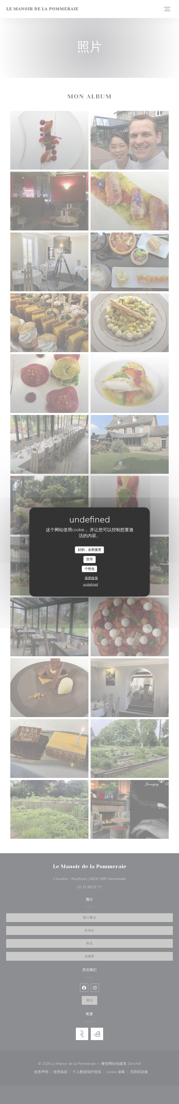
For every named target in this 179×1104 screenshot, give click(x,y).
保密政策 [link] (91, 578)
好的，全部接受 (89, 549)
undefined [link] (90, 584)
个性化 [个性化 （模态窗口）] (90, 568)
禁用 (89, 559)
